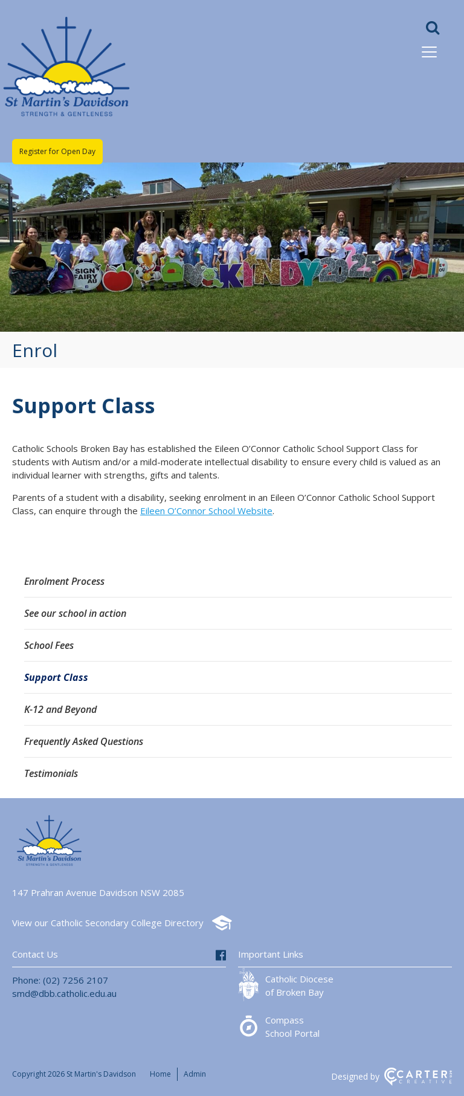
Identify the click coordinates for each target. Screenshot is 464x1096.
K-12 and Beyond (60, 709)
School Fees (49, 645)
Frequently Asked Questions (83, 741)
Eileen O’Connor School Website (206, 510)
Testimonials (51, 773)
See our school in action (75, 613)
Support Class (56, 677)
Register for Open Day (57, 151)
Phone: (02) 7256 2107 (60, 980)
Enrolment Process (64, 581)
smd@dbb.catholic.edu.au (64, 993)
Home (160, 1074)
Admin (195, 1074)
